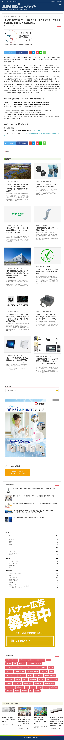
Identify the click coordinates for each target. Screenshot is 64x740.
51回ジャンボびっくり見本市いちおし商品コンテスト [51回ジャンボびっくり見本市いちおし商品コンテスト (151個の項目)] (32, 660)
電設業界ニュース (33, 555)
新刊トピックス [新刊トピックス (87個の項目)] (17, 683)
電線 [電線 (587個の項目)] (31, 690)
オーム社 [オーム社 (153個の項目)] (51, 667)
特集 (32, 558)
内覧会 (33, 541)
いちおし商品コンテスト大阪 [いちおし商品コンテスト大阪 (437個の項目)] (34, 663)
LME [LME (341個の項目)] (15, 663)
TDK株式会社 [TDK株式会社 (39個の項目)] (22, 663)
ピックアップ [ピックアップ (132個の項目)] (22, 675)
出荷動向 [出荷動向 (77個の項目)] (18, 679)
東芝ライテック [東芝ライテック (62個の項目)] (38, 683)
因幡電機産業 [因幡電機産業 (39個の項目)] (33, 679)
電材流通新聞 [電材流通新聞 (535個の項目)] (54, 687)
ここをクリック (36, 130)
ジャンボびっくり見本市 (10, 1)
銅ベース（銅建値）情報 (33, 553)
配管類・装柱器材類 (33, 579)
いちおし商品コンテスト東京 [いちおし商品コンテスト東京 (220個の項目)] (32, 667)
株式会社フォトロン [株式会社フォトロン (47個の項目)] (49, 683)
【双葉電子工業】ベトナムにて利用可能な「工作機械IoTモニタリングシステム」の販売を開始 (47, 361)
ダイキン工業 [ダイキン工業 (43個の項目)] (44, 671)
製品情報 (32, 570)
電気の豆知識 (33, 565)
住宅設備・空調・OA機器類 (33, 574)
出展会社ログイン (56, 1)
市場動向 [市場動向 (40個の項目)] (9, 683)
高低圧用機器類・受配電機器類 (33, 587)
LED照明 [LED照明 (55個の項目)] (9, 663)
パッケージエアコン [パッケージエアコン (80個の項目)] (11, 675)
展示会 (33, 542)
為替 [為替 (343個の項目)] (27, 687)
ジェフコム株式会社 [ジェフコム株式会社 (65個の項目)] (19, 671)
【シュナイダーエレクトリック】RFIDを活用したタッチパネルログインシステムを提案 (17, 230)
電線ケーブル (33, 582)
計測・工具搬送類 (33, 577)
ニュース (32, 548)
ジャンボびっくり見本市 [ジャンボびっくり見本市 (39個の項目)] (32, 671)
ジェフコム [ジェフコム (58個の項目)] (9, 671)
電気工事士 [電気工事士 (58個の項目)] (24, 690)
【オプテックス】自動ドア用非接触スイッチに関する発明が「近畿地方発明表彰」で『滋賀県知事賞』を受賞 (56, 721)
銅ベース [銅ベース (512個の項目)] (33, 687)
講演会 (33, 544)
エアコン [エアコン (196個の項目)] (44, 667)
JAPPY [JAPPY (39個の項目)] (48, 660)
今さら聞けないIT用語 (33, 561)
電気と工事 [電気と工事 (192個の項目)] (9, 690)
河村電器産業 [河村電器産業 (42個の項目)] (20, 687)
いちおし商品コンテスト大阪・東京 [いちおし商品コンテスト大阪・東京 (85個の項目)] (14, 667)
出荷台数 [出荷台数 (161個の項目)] (25, 679)
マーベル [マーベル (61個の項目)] (30, 675)
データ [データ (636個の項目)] (51, 671)
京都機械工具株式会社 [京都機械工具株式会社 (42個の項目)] (50, 675)
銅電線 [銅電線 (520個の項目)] (45, 687)
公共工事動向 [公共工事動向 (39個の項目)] (10, 679)
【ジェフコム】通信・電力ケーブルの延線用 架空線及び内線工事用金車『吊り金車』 (34, 488)
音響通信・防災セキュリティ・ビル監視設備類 (33, 586)
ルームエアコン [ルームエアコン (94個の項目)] (38, 675)
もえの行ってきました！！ (33, 539)
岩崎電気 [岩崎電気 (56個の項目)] (49, 679)
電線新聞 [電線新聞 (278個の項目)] (37, 690)
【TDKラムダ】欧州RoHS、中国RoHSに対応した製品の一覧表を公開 (47, 272)
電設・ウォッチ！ (33, 567)
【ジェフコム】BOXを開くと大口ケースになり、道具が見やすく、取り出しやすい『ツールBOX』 (47, 317)
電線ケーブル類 (33, 584)
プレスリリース (16, 26)
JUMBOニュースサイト (33, 737)
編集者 (7, 151)
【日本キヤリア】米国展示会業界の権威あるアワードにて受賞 (28, 517)
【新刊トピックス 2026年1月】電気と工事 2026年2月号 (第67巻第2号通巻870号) (33, 496)
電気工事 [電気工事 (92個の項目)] (17, 690)
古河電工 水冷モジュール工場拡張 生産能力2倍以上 (8, 719)
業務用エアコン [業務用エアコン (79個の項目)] (10, 687)
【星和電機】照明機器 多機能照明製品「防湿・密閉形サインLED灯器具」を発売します (34, 503)
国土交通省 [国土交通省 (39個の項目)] (41, 679)
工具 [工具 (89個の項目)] (56, 679)
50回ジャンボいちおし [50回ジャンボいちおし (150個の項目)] (12, 660)
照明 (33, 575)
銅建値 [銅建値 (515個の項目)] (39, 687)
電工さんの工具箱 (33, 563)
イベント (32, 536)
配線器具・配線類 (33, 580)
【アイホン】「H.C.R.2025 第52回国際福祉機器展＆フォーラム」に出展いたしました (24, 721)
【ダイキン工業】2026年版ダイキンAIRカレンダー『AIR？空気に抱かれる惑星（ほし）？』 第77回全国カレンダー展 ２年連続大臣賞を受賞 (33, 511)
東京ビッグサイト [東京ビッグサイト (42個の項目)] (28, 683)
